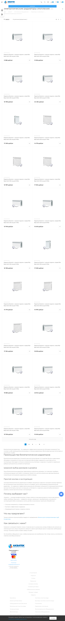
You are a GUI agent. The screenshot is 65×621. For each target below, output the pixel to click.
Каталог (32, 6)
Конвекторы (7, 519)
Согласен (53, 618)
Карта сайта (14, 560)
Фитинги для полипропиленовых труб (48, 517)
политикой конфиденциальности (17, 619)
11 (39, 444)
